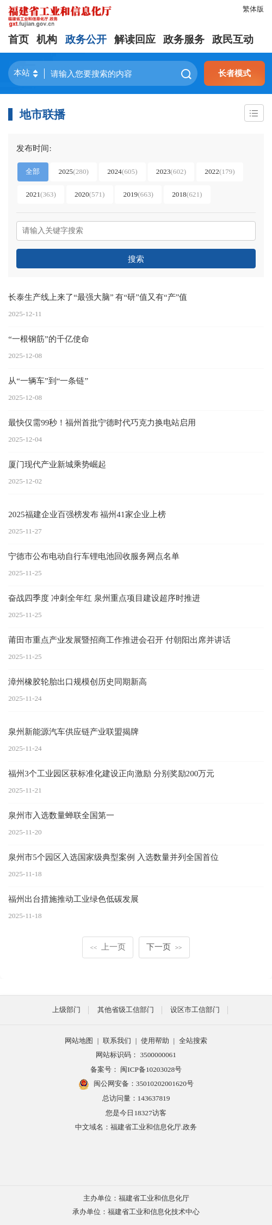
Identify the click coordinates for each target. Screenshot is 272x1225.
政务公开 (86, 39)
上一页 (108, 946)
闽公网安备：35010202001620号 (136, 1084)
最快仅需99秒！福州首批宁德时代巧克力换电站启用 (102, 422)
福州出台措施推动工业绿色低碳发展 (73, 898)
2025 (74, 171)
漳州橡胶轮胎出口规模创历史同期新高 (77, 681)
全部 (33, 171)
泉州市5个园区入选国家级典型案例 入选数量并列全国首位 (113, 857)
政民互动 (233, 39)
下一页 (164, 946)
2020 (89, 194)
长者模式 (234, 73)
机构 (46, 39)
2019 (138, 194)
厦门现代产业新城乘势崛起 (57, 464)
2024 (122, 171)
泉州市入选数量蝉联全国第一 (61, 815)
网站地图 (79, 1040)
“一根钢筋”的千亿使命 (48, 338)
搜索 (136, 258)
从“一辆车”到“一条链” (48, 380)
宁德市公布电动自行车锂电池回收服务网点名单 (94, 556)
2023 (171, 171)
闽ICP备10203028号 (151, 1069)
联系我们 (117, 1040)
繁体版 (253, 9)
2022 (219, 171)
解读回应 (135, 39)
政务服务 (184, 39)
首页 (18, 39)
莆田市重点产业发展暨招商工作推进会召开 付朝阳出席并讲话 (119, 639)
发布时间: (33, 148)
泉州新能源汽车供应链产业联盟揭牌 (73, 731)
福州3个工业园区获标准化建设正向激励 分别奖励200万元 (111, 773)
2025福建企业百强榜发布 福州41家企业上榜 (86, 514)
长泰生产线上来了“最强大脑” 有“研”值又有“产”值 (97, 296)
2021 (40, 194)
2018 (187, 194)
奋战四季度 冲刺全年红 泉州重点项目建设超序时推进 (104, 597)
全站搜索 (193, 1040)
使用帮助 (155, 1040)
